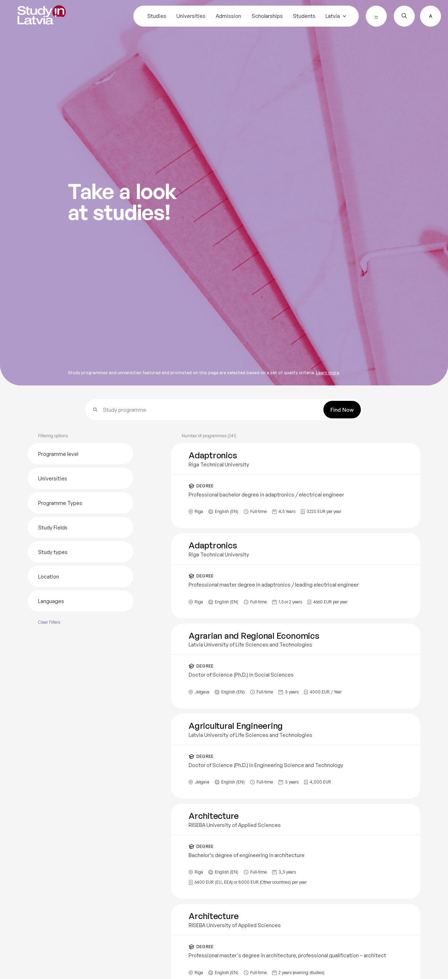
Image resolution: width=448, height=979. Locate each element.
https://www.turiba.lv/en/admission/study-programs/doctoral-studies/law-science (117, 936)
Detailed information (58, 784)
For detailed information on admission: (75, 889)
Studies (156, 16)
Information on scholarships (65, 831)
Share (322, 551)
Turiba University (60, 348)
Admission (228, 16)
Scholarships (267, 16)
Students (304, 16)
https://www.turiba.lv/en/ (336, 479)
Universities (190, 16)
